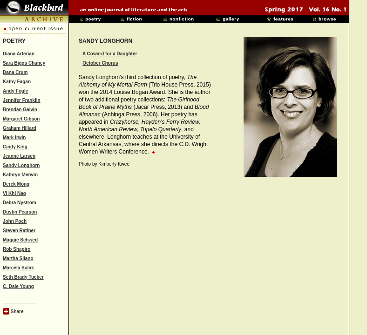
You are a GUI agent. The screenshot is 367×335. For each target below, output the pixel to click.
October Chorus (100, 63)
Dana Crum (15, 72)
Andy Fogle (15, 91)
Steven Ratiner (19, 230)
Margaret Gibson (21, 118)
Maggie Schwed (20, 239)
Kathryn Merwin (20, 174)
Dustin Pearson (20, 211)
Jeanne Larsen (19, 156)
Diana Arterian (18, 53)
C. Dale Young (18, 286)
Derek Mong (16, 184)
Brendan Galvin (20, 109)
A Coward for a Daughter (109, 53)
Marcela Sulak (18, 267)
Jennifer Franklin (22, 100)
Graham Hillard (19, 128)
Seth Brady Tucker (23, 277)
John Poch (15, 221)
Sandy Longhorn (21, 165)
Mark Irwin (14, 137)
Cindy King (15, 146)
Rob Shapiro (16, 249)
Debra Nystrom (19, 202)
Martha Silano (18, 258)
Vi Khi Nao (14, 193)
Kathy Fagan (17, 81)
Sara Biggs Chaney (24, 63)
